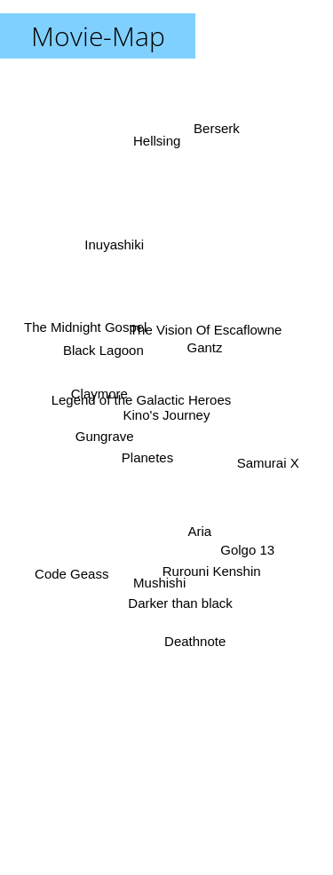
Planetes (147, 461)
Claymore (100, 396)
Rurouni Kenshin (207, 569)
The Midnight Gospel (92, 337)
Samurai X (265, 461)
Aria (196, 517)
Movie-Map (98, 36)
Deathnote (194, 620)
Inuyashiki (117, 256)
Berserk (223, 130)
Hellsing (152, 146)
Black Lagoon (99, 358)
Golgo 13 (245, 540)
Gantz (211, 349)
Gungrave (103, 441)
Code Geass (75, 560)
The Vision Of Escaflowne (201, 334)
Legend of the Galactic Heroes (141, 398)
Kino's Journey (166, 414)
